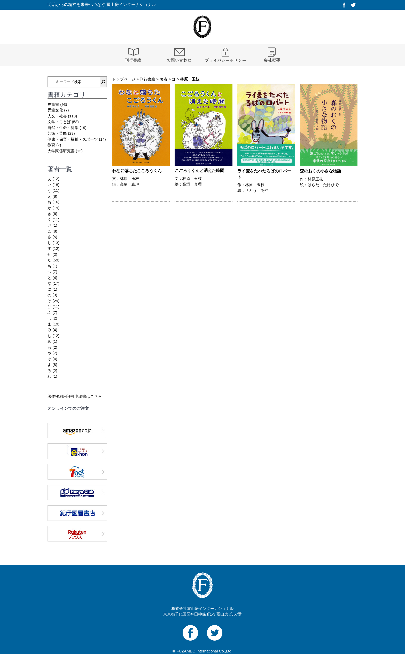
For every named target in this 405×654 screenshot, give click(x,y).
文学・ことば (59, 121)
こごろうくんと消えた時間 (199, 170)
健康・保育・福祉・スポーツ (73, 139)
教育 (51, 145)
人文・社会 (57, 116)
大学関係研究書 (61, 151)
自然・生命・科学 (63, 127)
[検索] (103, 82)
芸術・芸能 (57, 133)
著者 (163, 79)
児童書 (53, 104)
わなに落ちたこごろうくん (137, 171)
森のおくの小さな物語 (320, 171)
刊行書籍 (147, 79)
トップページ (123, 79)
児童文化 (55, 110)
